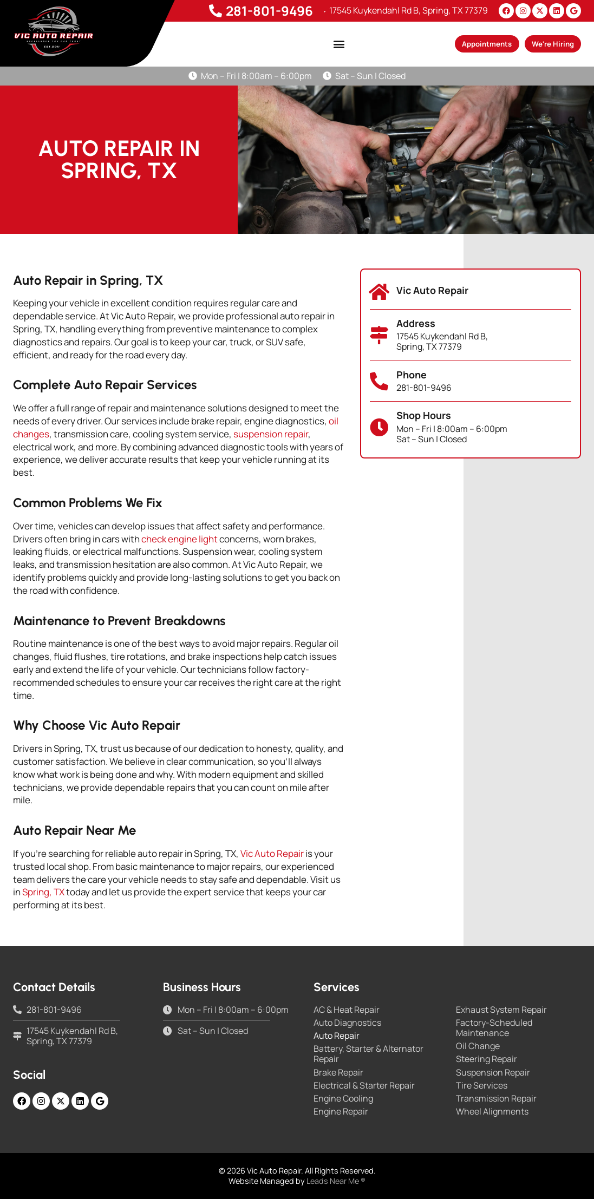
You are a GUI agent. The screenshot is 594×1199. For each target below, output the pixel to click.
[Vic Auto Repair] (379, 292)
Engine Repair (341, 1111)
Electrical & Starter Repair (364, 1085)
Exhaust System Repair (501, 1010)
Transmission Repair (496, 1098)
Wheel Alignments (492, 1111)
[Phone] (379, 381)
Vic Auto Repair (272, 853)
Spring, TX (43, 892)
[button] (317, 44)
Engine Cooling (343, 1098)
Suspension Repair (493, 1072)
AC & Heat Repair (347, 1010)
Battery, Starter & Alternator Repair (368, 1054)
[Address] (379, 335)
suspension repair (270, 434)
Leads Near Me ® (335, 1181)
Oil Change (478, 1046)
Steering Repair (486, 1059)
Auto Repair (337, 1036)
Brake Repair (338, 1072)
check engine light (179, 539)
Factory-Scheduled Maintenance (494, 1028)
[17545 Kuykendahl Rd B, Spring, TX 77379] (321, 10)
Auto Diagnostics (347, 1023)
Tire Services (481, 1085)
